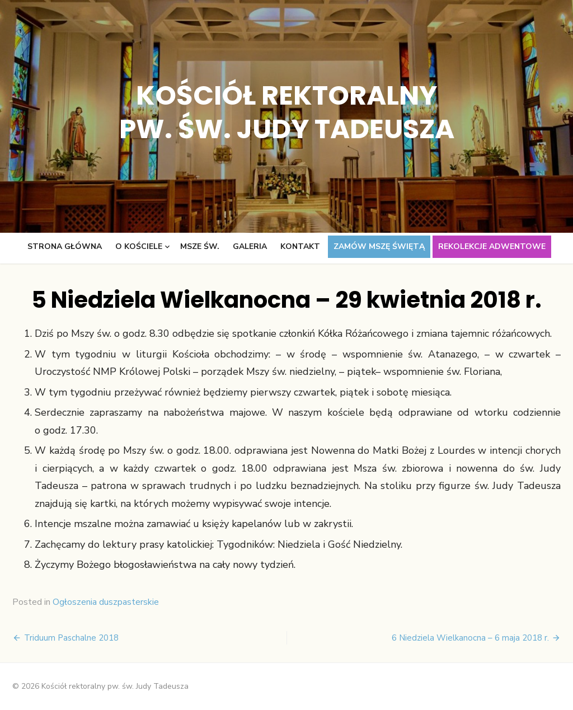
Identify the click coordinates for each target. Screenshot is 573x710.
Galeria (250, 246)
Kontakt (300, 246)
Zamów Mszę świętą (379, 246)
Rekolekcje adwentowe (492, 246)
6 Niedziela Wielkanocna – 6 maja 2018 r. (470, 637)
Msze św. (199, 246)
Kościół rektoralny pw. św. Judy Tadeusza (286, 112)
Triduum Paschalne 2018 (71, 637)
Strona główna (64, 246)
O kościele (138, 246)
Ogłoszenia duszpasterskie (106, 602)
